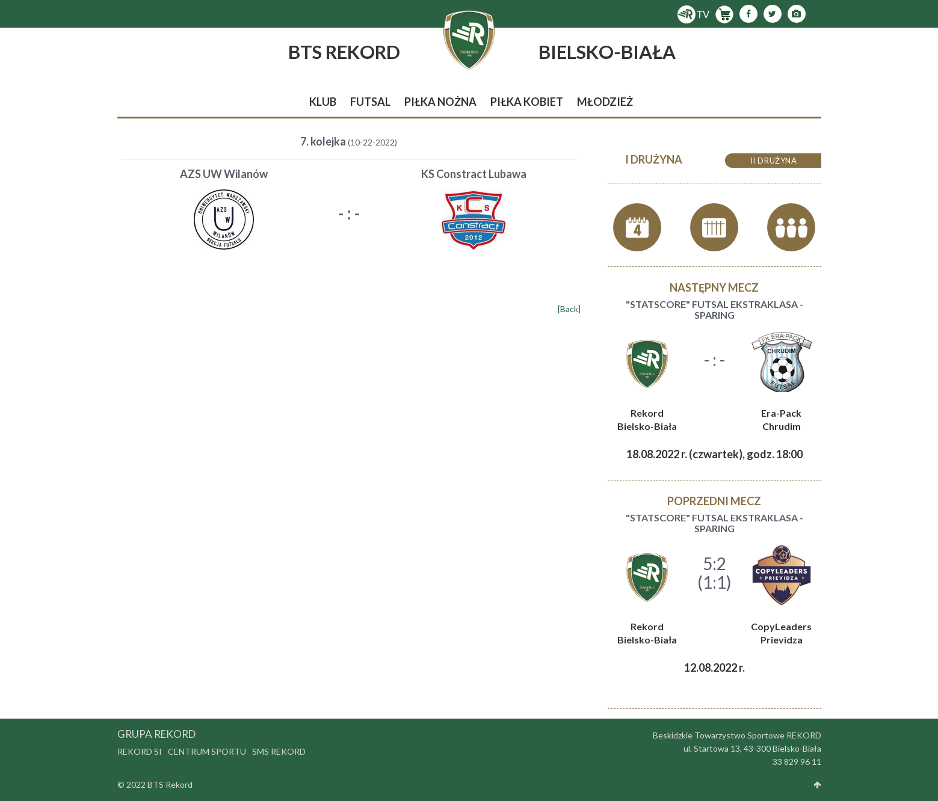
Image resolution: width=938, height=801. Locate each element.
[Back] (569, 309)
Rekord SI (139, 751)
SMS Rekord (279, 751)
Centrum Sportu (207, 751)
